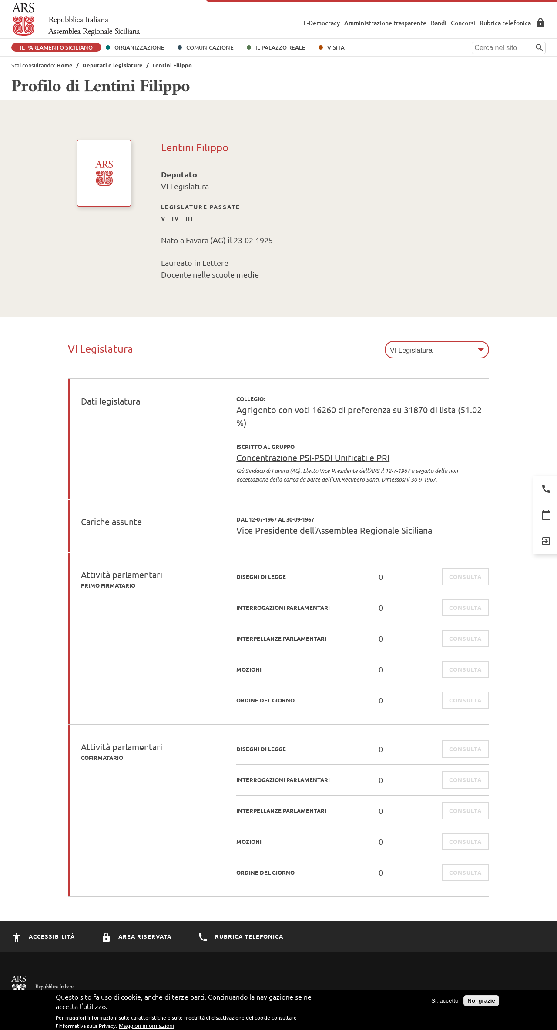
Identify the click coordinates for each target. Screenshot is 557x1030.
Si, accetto (444, 1003)
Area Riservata (540, 22)
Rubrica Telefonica (240, 936)
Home (65, 65)
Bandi (438, 23)
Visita (336, 47)
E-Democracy (321, 23)
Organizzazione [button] (139, 47)
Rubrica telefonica (505, 23)
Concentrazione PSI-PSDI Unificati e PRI (312, 457)
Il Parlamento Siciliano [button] (56, 47)
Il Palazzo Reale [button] (280, 47)
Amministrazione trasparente (385, 23)
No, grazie (481, 1003)
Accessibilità (43, 936)
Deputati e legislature (112, 65)
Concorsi (463, 23)
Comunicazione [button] (210, 47)
